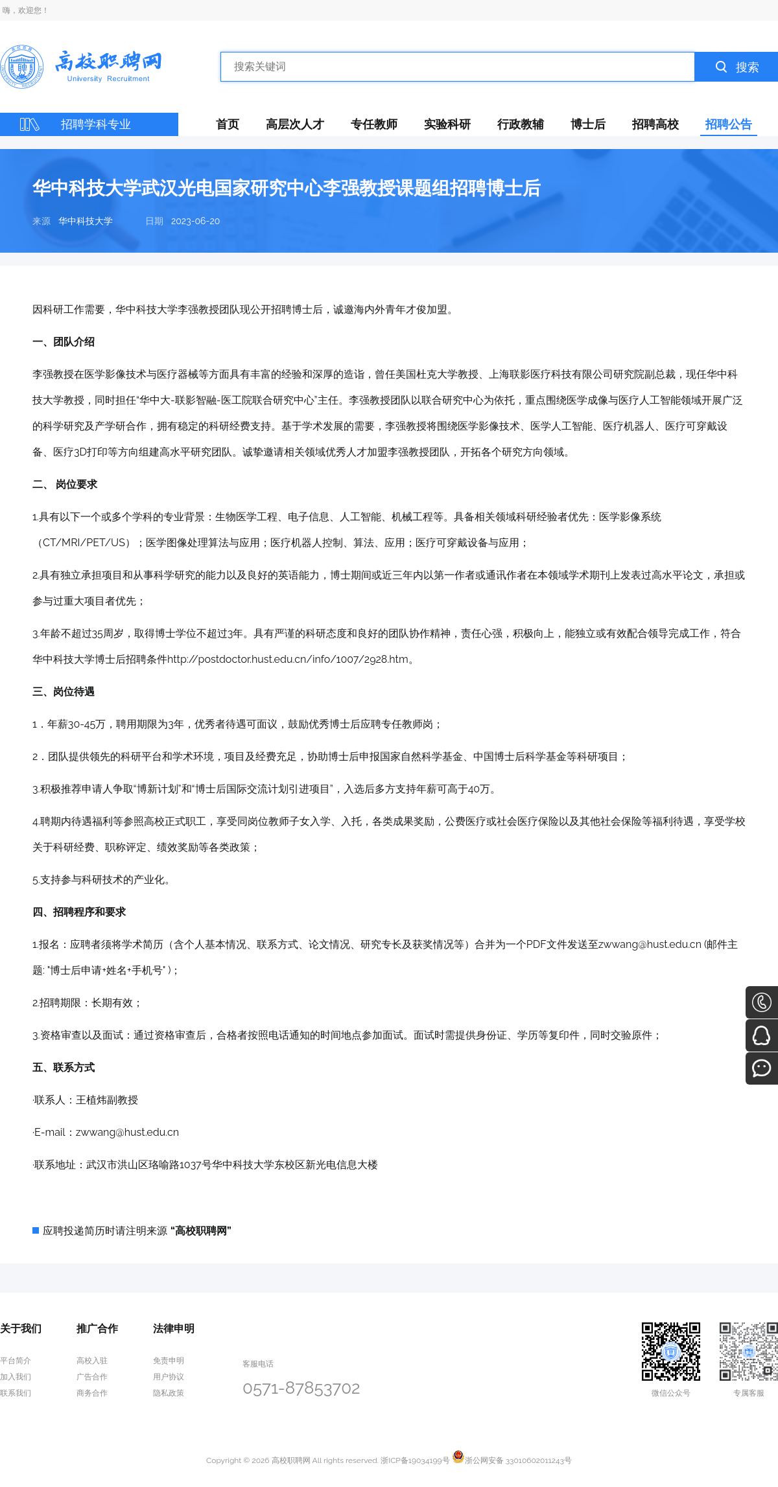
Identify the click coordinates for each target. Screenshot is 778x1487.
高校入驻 (92, 1360)
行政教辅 (520, 124)
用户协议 (168, 1376)
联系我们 (15, 1393)
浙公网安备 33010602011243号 (512, 1460)
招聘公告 (728, 124)
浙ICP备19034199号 (415, 1460)
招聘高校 (655, 124)
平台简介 (15, 1360)
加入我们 (15, 1376)
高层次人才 (295, 124)
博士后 (588, 124)
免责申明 (168, 1360)
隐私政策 (168, 1393)
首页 (227, 124)
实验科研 (447, 124)
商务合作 (92, 1393)
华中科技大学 (85, 221)
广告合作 (92, 1376)
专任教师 (374, 124)
